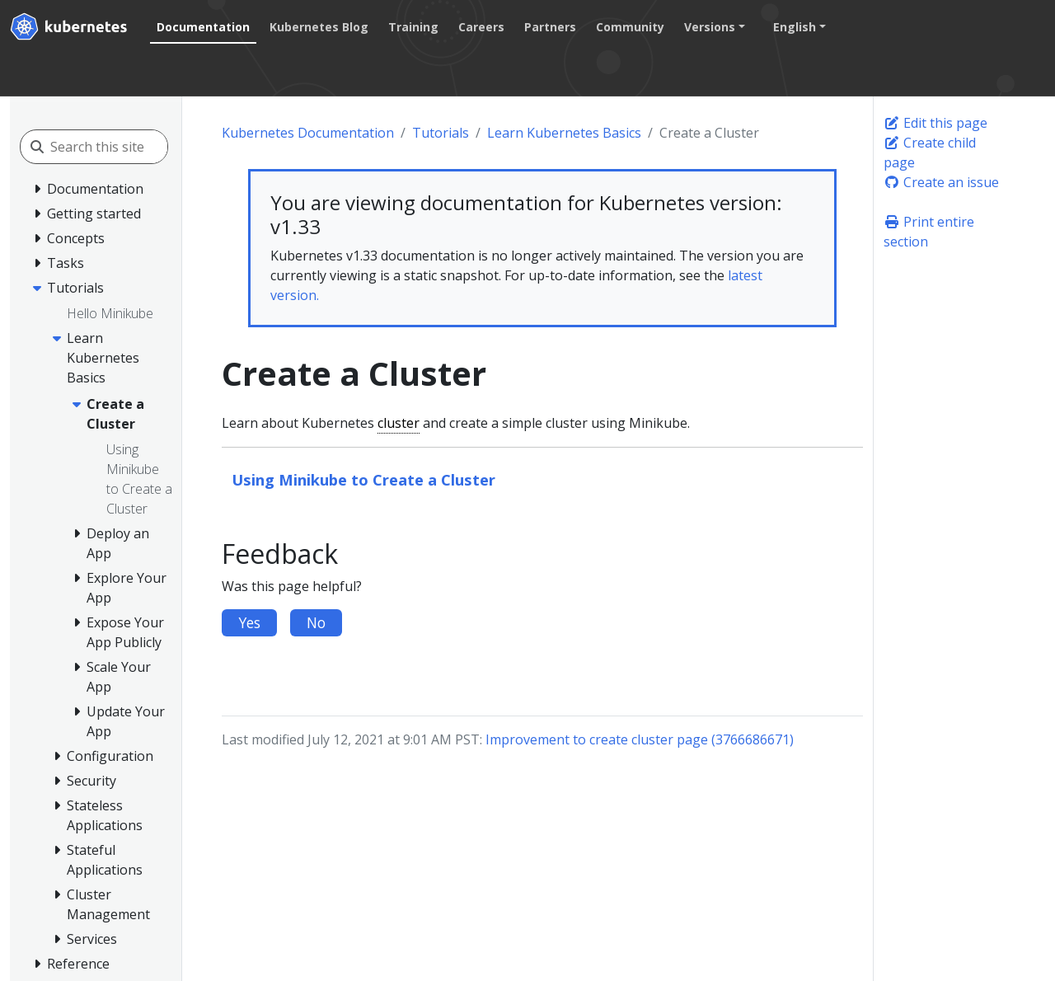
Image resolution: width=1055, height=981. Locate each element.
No (316, 622)
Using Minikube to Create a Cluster (363, 479)
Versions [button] (709, 27)
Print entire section (929, 232)
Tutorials (440, 133)
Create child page (930, 152)
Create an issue (941, 182)
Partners (550, 27)
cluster (398, 423)
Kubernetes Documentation (308, 133)
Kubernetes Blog (319, 27)
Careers (481, 27)
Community (630, 27)
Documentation (203, 27)
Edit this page (935, 123)
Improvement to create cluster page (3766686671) (639, 739)
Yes (249, 622)
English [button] (794, 27)
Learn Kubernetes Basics (564, 133)
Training (413, 27)
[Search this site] (124, 146)
